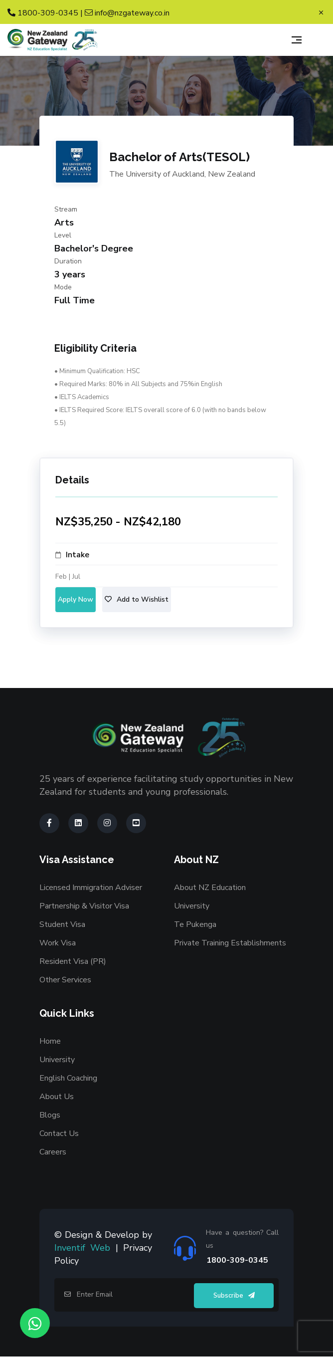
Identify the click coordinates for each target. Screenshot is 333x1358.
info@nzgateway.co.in (127, 12)
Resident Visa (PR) (72, 961)
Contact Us (59, 1133)
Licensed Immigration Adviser (90, 887)
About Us (56, 1096)
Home (50, 1041)
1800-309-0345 (42, 12)
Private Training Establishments (230, 942)
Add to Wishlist (136, 599)
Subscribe (234, 1295)
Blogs (49, 1115)
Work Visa (57, 942)
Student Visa (62, 924)
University (191, 906)
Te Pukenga (195, 924)
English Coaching (68, 1078)
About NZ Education (210, 887)
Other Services (65, 979)
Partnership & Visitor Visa (84, 906)
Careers (52, 1151)
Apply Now (75, 599)
